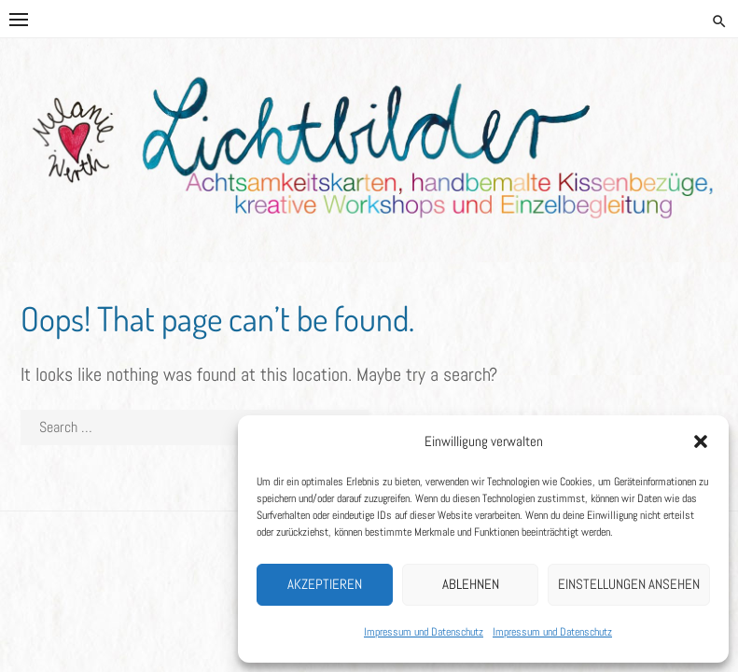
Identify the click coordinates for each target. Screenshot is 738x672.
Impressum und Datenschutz (423, 631)
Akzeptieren (324, 584)
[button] (700, 441)
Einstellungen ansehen (629, 584)
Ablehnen (470, 584)
